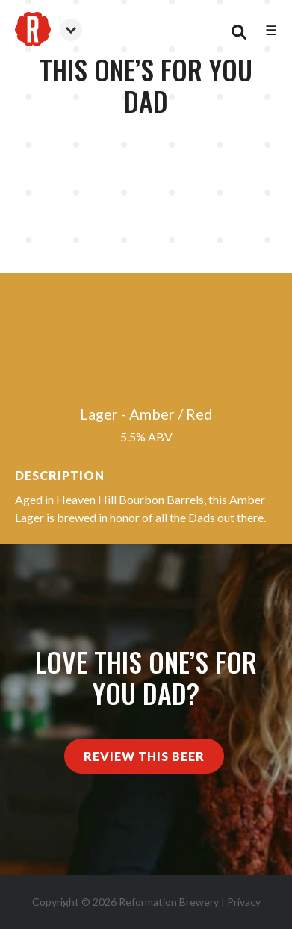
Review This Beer (144, 756)
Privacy (244, 901)
